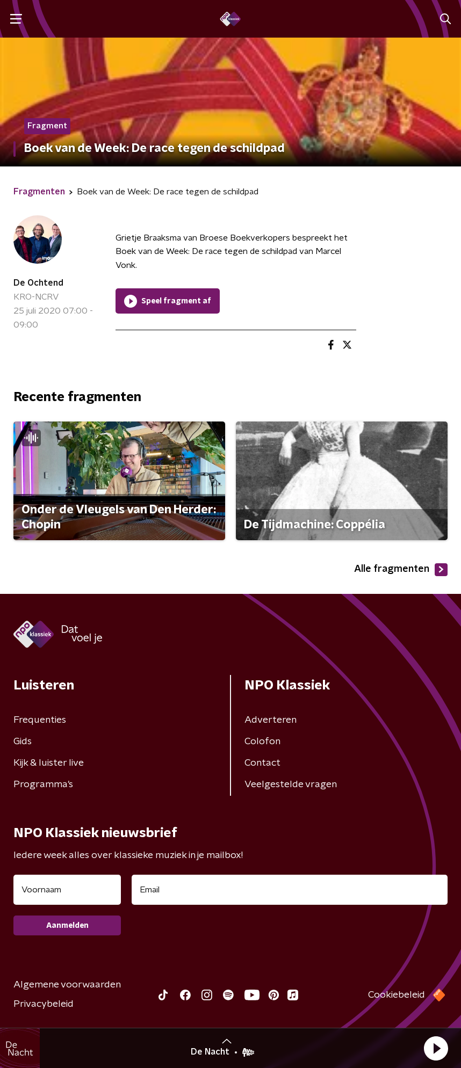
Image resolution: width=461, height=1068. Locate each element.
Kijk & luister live (48, 763)
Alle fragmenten (401, 569)
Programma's (43, 784)
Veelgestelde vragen (290, 784)
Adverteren (270, 720)
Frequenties (39, 720)
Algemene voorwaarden (67, 985)
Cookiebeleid (396, 995)
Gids (22, 741)
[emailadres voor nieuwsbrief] (290, 890)
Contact (262, 763)
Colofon (262, 741)
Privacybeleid (43, 1004)
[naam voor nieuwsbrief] (67, 890)
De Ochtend (38, 283)
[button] (436, 1048)
